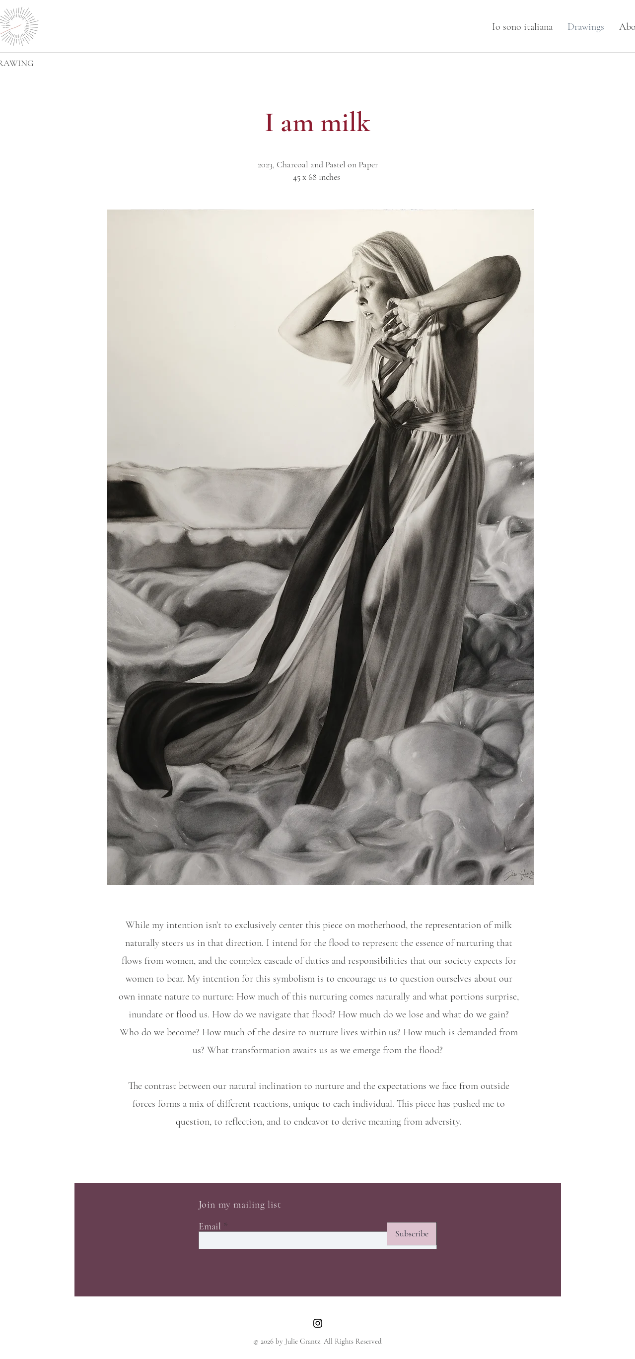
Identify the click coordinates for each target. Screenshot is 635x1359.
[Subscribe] (412, 1233)
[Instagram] (318, 1323)
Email (210, 1226)
